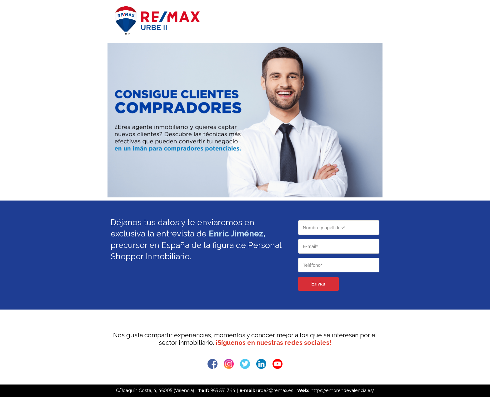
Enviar (318, 283)
